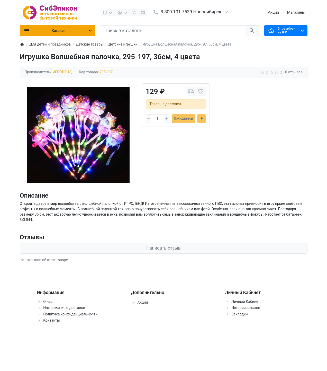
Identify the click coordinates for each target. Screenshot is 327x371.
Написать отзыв (163, 248)
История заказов (245, 308)
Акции (273, 12)
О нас (47, 301)
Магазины (296, 12)
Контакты (51, 320)
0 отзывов (294, 72)
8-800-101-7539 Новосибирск (191, 11)
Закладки (239, 314)
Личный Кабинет (245, 301)
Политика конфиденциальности (70, 314)
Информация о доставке (64, 308)
